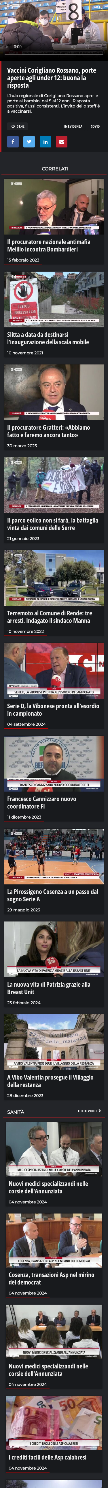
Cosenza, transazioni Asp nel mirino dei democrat (51, 1278)
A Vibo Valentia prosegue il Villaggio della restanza (50, 1081)
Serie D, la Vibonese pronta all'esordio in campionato (53, 709)
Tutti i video (90, 1110)
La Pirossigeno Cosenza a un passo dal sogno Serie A (52, 895)
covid (95, 126)
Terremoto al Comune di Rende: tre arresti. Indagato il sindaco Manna (49, 616)
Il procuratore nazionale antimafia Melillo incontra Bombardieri (48, 245)
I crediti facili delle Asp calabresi (47, 1457)
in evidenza (73, 126)
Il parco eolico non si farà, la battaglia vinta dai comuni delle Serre (52, 524)
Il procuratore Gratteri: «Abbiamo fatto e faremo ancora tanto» (48, 431)
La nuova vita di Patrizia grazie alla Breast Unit (48, 988)
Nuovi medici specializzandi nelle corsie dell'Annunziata (48, 1187)
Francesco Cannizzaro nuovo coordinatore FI (41, 802)
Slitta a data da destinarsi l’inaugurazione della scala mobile (48, 338)
